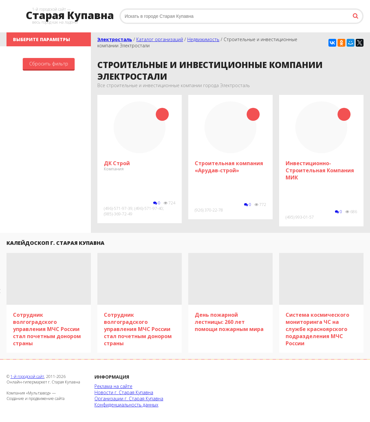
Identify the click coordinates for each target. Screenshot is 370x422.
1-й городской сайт (27, 376)
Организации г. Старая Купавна (128, 398)
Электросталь (114, 39)
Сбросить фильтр (48, 64)
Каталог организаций (159, 39)
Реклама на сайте (113, 386)
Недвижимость (203, 39)
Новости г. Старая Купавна (123, 392)
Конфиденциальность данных (126, 405)
